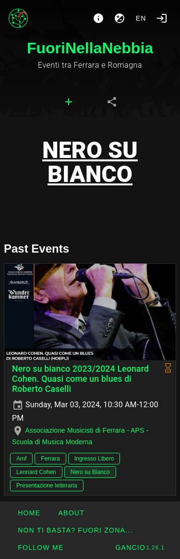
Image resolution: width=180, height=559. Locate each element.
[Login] (161, 18)
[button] (75, 530)
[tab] (68, 102)
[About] (98, 18)
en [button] (141, 18)
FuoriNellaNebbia (90, 48)
